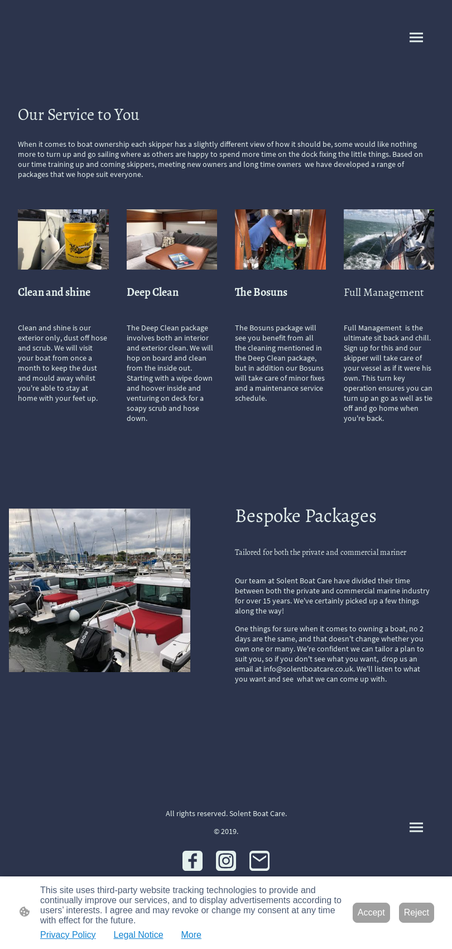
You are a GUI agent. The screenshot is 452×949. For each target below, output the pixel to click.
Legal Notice (139, 935)
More (191, 935)
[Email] (259, 861)
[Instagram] (226, 861)
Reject (416, 912)
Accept (371, 912)
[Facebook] (192, 861)
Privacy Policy (68, 935)
